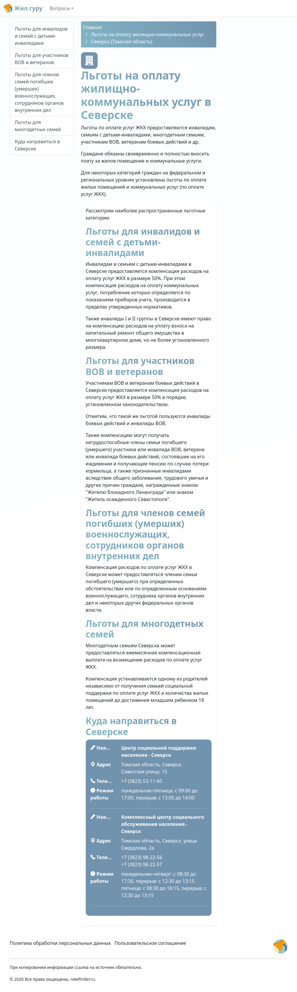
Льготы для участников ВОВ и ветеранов (42, 59)
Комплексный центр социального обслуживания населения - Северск (162, 824)
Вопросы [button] (60, 8)
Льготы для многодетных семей (38, 126)
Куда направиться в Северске (37, 145)
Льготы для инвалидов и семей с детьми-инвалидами (41, 36)
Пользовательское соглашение (150, 943)
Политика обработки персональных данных (60, 943)
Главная (92, 27)
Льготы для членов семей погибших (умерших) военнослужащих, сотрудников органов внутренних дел (39, 92)
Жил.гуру (23, 8)
